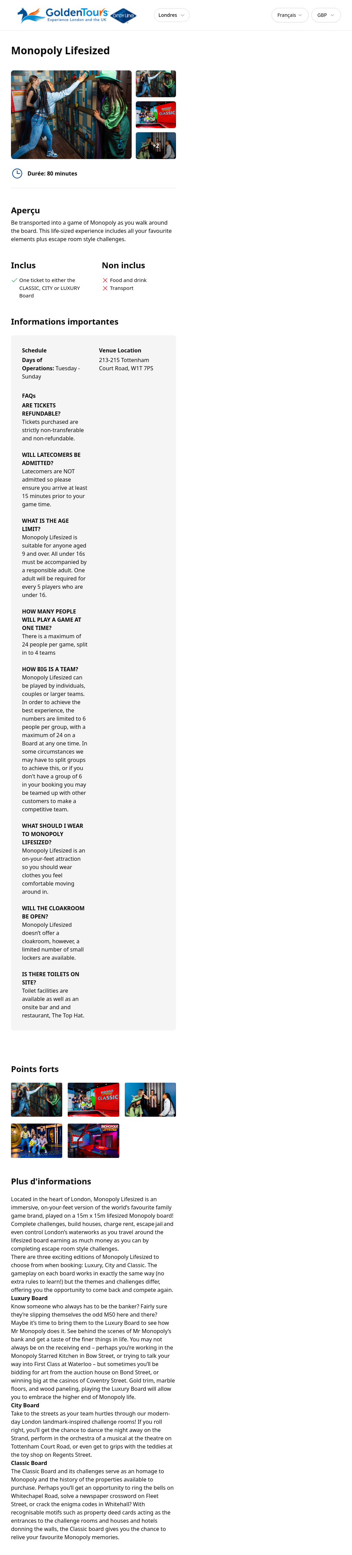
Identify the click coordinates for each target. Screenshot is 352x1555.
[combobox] (290, 15)
